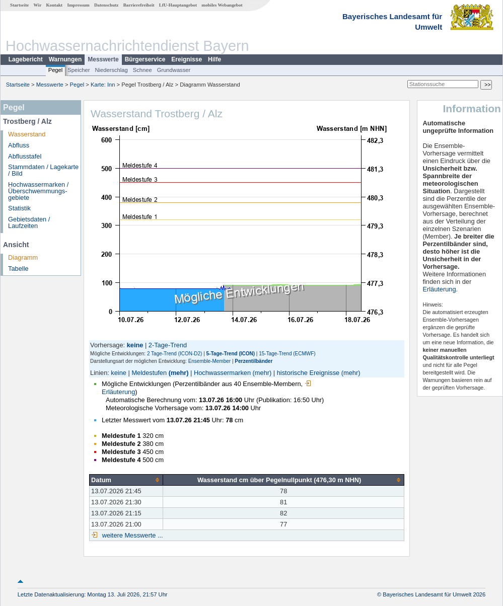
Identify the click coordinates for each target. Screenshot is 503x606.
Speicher (78, 70)
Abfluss (18, 145)
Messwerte (103, 59)
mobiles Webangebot (221, 5)
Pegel (55, 70)
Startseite (19, 5)
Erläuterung (439, 289)
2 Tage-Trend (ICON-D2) (174, 353)
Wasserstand (26, 134)
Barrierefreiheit (139, 5)
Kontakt (54, 5)
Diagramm (23, 257)
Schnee (142, 70)
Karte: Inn (103, 85)
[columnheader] (126, 479)
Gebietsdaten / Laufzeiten (29, 222)
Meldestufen (149, 372)
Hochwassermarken (222, 372)
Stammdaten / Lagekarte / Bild (43, 170)
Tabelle (18, 268)
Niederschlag (111, 70)
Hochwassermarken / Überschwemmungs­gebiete (38, 191)
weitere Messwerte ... (131, 535)
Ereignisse (186, 59)
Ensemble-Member (209, 361)
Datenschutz (106, 5)
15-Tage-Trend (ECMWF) (287, 353)
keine (118, 372)
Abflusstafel (24, 156)
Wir (38, 5)
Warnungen (65, 59)
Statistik (19, 208)
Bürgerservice (145, 59)
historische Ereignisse (308, 372)
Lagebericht (26, 59)
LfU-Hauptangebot (178, 5)
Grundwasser (174, 70)
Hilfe (214, 59)
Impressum (78, 5)
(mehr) (179, 372)
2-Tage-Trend (168, 345)
